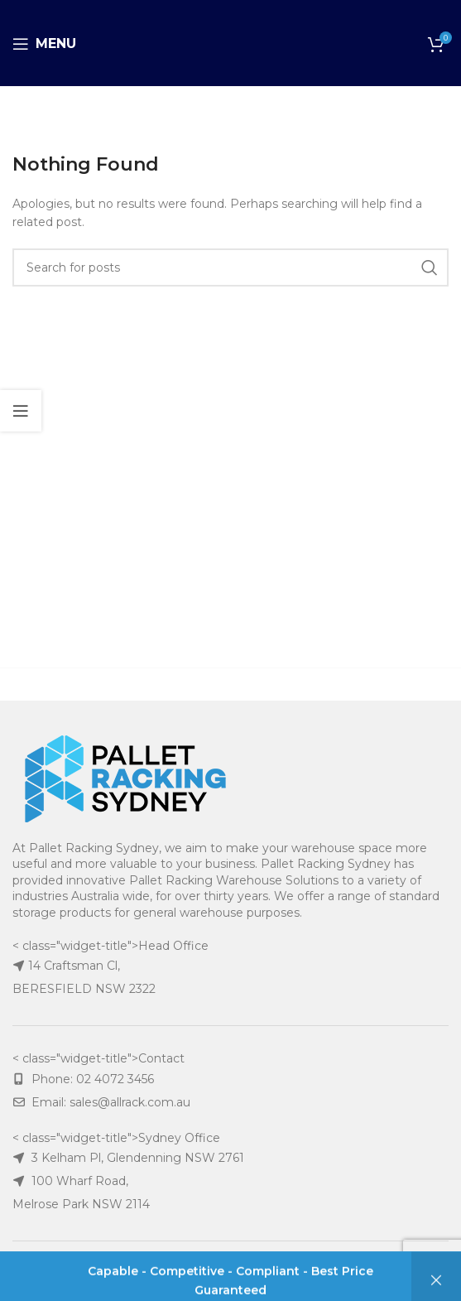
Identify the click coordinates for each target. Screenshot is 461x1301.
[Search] (230, 267)
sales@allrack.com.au (130, 1102)
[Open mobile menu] (44, 43)
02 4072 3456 (115, 1079)
